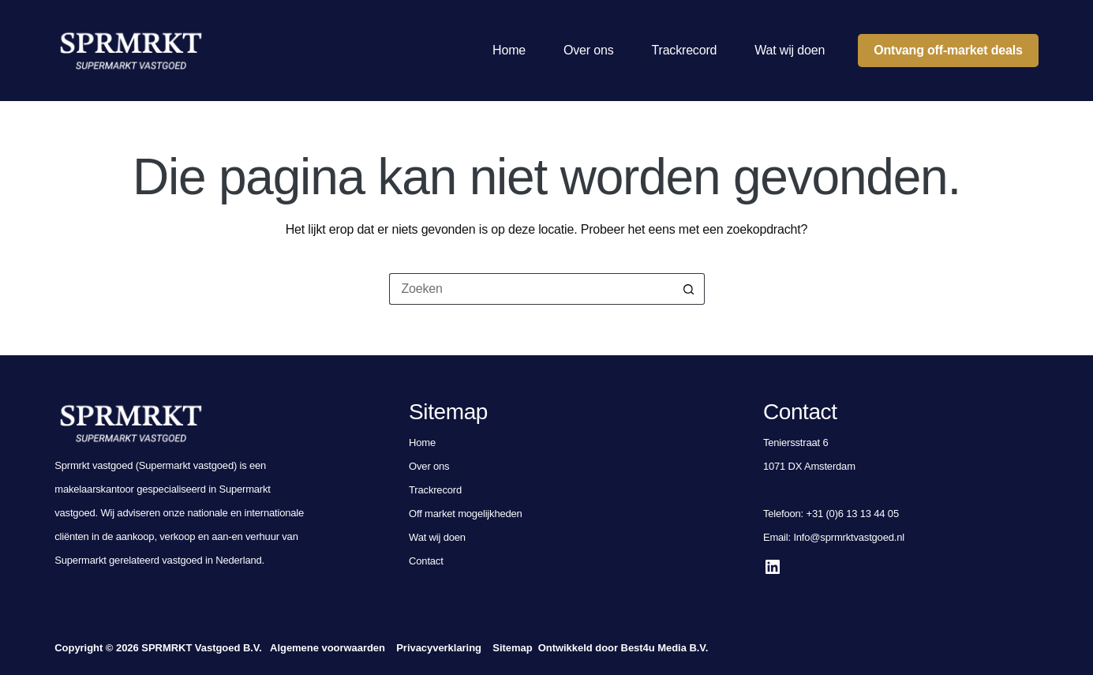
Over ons (588, 50)
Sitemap (512, 648)
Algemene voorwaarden (327, 648)
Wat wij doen (789, 50)
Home (509, 50)
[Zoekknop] (689, 289)
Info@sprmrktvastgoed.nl (848, 537)
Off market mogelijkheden (465, 513)
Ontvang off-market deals (948, 50)
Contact (426, 561)
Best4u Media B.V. (665, 648)
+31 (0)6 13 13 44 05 (852, 513)
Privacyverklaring (438, 648)
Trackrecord (684, 50)
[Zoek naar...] (531, 289)
